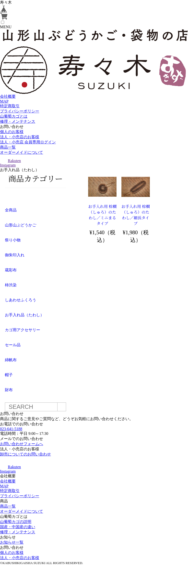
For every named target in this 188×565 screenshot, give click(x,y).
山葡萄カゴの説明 (15, 522)
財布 (9, 390)
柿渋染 (11, 285)
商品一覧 (8, 147)
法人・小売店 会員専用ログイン (28, 142)
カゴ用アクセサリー (22, 330)
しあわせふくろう (20, 300)
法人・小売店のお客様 (19, 137)
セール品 (13, 345)
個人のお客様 (12, 132)
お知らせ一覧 (12, 542)
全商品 (11, 210)
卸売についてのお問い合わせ (25, 454)
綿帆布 (11, 360)
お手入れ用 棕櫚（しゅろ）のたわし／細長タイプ (135, 215)
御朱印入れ (14, 255)
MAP (4, 101)
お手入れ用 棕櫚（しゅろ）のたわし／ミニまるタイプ (102, 215)
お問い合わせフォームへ (21, 444)
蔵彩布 (11, 270)
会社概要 (8, 96)
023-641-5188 (11, 429)
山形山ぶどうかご (20, 225)
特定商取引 (10, 106)
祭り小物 (13, 240)
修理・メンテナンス (17, 121)
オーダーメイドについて (21, 152)
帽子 (9, 375)
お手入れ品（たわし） (24, 315)
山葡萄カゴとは (13, 116)
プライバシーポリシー (19, 111)
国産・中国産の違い (17, 527)
